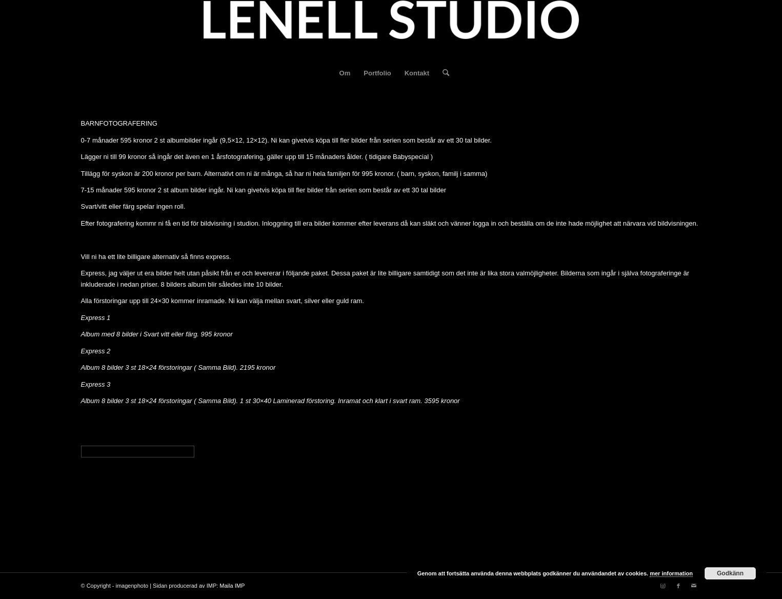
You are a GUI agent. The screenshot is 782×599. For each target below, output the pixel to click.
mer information (671, 573)
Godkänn (730, 573)
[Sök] (442, 73)
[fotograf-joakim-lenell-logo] (391, 30)
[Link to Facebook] (678, 585)
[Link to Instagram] (663, 585)
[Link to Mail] (693, 585)
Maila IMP (232, 586)
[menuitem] (345, 73)
